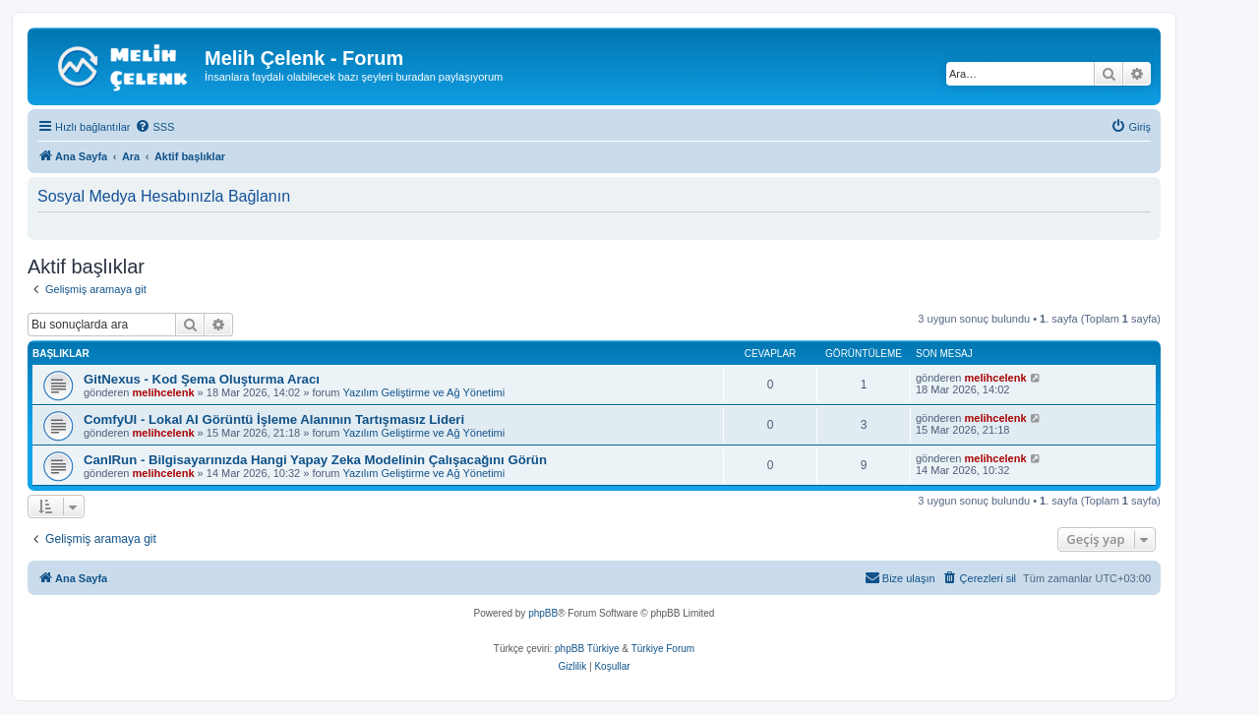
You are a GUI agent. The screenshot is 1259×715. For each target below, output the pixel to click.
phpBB (543, 613)
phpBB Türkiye (587, 648)
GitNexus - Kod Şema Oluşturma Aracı (202, 379)
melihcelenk (164, 392)
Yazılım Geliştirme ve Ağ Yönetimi (424, 392)
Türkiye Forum (662, 648)
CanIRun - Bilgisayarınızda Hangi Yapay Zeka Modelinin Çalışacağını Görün (315, 459)
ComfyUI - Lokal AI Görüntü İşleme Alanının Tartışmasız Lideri (274, 419)
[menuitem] (154, 127)
